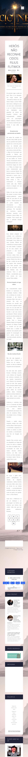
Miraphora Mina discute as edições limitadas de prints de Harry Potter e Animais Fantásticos (14, 602)
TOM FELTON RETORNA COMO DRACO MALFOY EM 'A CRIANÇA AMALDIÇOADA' (16, 585)
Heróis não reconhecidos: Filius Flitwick (14, 56)
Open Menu (22, 7)
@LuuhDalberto (13, 70)
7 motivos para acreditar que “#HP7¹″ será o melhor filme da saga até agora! (13, 616)
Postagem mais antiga (18, 543)
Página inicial (19, 541)
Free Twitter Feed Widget (14, 713)
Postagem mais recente (10, 541)
